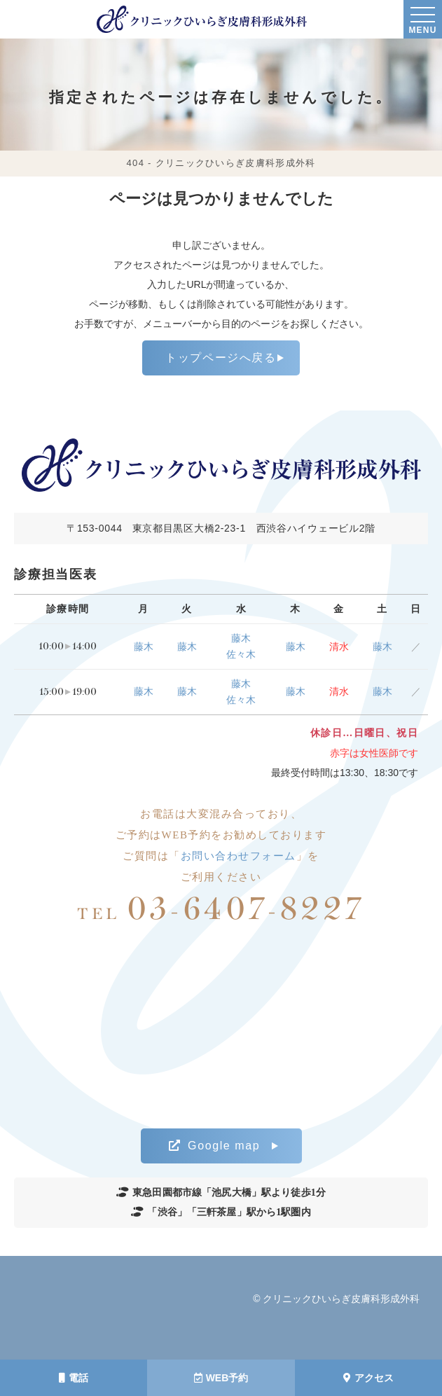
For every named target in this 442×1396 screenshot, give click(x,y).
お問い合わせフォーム (238, 856)
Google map (215, 1146)
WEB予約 (221, 1377)
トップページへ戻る (220, 358)
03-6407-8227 (220, 909)
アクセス (368, 1377)
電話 (73, 1377)
